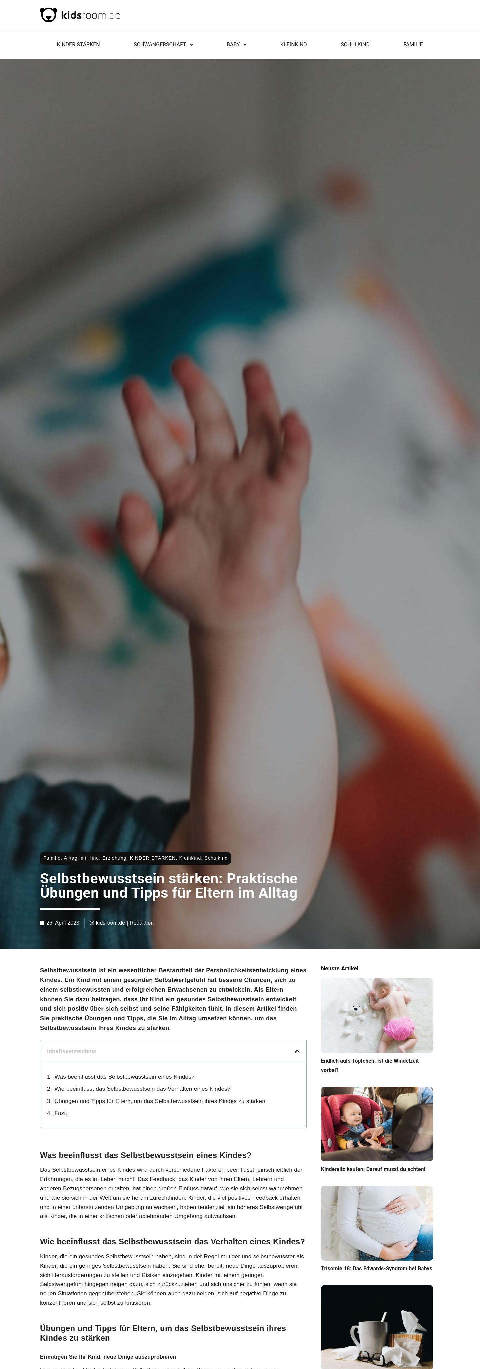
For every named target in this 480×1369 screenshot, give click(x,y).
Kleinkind (293, 44)
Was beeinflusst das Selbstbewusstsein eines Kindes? (125, 1076)
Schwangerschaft (163, 45)
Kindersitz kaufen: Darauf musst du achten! (373, 1169)
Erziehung (114, 858)
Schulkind (355, 44)
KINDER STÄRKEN (78, 44)
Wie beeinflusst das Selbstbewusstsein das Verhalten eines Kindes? (143, 1088)
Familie (413, 44)
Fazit (61, 1113)
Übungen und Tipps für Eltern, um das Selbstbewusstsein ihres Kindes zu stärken (160, 1101)
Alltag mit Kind (81, 858)
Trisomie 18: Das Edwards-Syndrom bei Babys (376, 1268)
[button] (297, 1051)
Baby (237, 45)
